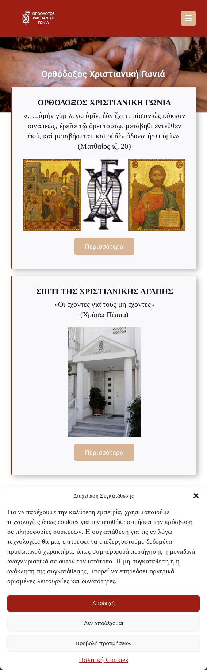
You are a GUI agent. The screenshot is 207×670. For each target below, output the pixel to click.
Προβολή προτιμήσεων (103, 643)
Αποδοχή (103, 603)
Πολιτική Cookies (103, 659)
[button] (196, 495)
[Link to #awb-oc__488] (188, 18)
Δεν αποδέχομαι (103, 623)
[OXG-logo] (39, 15)
